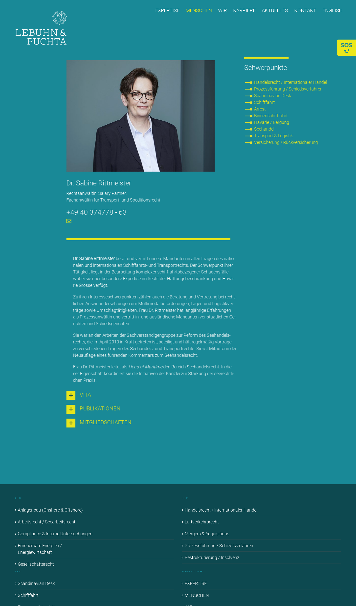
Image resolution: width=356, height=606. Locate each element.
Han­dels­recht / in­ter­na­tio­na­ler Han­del (221, 510)
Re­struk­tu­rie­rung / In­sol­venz (212, 557)
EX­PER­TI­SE (196, 583)
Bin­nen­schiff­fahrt (271, 115)
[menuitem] (332, 10)
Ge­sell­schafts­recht (36, 564)
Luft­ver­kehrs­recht (202, 521)
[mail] (68, 221)
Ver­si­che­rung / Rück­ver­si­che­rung (286, 142)
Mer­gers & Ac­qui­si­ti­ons (207, 533)
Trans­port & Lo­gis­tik (274, 135)
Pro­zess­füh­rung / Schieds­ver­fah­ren (289, 88)
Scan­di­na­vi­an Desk (273, 95)
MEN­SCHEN (197, 595)
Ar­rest (260, 109)
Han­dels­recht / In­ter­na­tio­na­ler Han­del (291, 82)
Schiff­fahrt (265, 102)
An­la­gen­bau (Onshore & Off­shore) (50, 510)
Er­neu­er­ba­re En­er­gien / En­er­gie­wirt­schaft (40, 549)
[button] (148, 395)
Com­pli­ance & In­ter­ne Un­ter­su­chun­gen (55, 533)
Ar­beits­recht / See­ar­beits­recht (46, 521)
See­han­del (265, 129)
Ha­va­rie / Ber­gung (272, 122)
